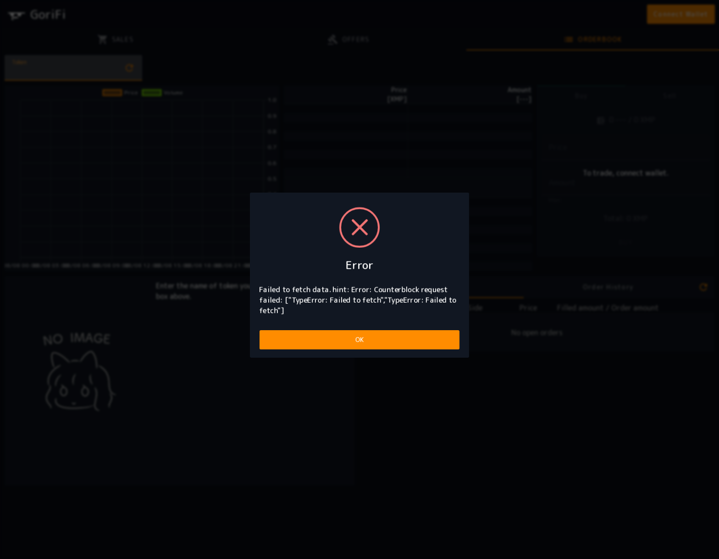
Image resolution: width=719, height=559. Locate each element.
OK (359, 339)
